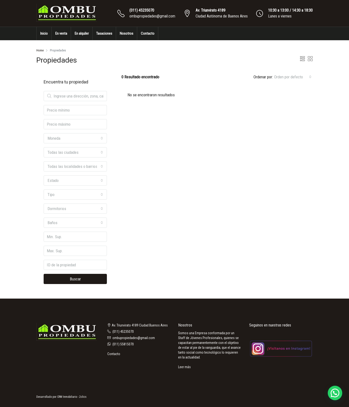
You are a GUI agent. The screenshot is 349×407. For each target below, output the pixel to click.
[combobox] (292, 77)
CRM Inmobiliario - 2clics (72, 397)
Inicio (44, 33)
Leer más (184, 367)
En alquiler (82, 33)
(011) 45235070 (141, 10)
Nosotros (126, 33)
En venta (61, 33)
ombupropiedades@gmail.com (152, 16)
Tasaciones (104, 33)
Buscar (75, 279)
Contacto (147, 33)
